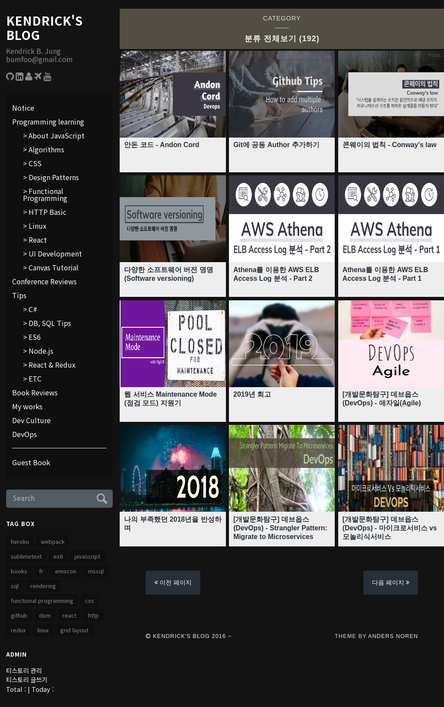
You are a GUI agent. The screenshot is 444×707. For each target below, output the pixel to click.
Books (19, 571)
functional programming (42, 600)
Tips (19, 295)
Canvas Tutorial (53, 267)
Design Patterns (54, 177)
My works (27, 406)
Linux (37, 225)
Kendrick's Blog (44, 28)
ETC (35, 378)
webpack (53, 541)
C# (33, 309)
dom (45, 615)
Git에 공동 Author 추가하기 (276, 144)
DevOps (24, 434)
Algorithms (46, 149)
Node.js (41, 350)
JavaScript (87, 556)
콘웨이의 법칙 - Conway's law (390, 144)
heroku (20, 541)
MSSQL (96, 571)
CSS (35, 163)
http (93, 615)
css (89, 600)
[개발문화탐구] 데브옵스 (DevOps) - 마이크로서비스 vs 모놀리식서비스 (390, 527)
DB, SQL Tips (50, 323)
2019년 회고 (252, 394)
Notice (23, 107)
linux (43, 630)
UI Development (55, 253)
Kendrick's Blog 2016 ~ (189, 636)
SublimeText (26, 556)
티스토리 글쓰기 (26, 679)
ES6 (35, 337)
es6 (58, 556)
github (19, 615)
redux (18, 630)
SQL (15, 586)
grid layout (74, 630)
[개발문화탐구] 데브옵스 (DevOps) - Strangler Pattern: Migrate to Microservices (281, 527)
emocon (65, 571)
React (38, 239)
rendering (43, 586)
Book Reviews (35, 392)
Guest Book (31, 462)
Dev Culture (31, 420)
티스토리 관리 (24, 670)
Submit (101, 497)
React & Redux (52, 364)
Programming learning (48, 121)
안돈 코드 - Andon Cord (162, 144)
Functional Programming (45, 194)
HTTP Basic (47, 212)
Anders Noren (393, 636)
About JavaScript (57, 135)
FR (41, 571)
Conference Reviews (44, 281)
